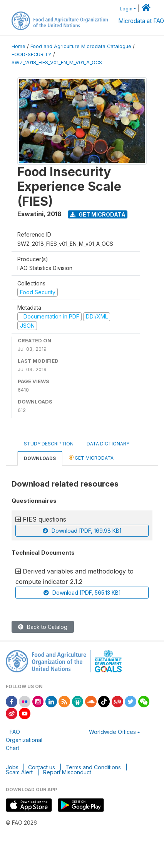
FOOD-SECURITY (32, 54)
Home (18, 46)
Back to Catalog (42, 627)
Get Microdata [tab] (91, 457)
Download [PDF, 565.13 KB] (82, 592)
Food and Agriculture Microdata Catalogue (80, 46)
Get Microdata (98, 214)
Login (126, 9)
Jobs (12, 767)
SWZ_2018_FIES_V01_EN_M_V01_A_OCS (57, 62)
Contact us (41, 767)
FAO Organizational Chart (24, 740)
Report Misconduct (67, 772)
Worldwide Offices (112, 732)
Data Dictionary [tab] (108, 444)
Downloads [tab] (40, 458)
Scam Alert (19, 772)
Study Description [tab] (49, 444)
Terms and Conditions (93, 767)
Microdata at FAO (141, 21)
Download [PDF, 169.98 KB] (82, 530)
